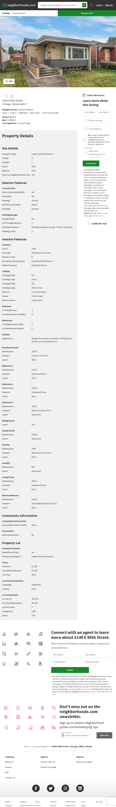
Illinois (37, 790)
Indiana (38, 794)
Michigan (53, 790)
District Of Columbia (27, 794)
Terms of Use (97, 216)
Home (27, 734)
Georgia (22, 801)
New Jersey (54, 797)
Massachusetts (40, 801)
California (8, 794)
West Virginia (85, 801)
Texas (83, 790)
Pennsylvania (70, 794)
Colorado (8, 797)
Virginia (83, 794)
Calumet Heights (25, 109)
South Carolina (71, 797)
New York (53, 801)
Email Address (95, 129)
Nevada (53, 794)
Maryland (38, 797)
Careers (8, 755)
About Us (9, 750)
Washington (85, 797)
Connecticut (9, 801)
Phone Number (96, 120)
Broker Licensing (48, 755)
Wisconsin (99, 790)
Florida (22, 797)
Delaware (23, 790)
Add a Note (88, 148)
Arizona (7, 790)
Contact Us (10, 765)
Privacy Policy (100, 680)
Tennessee (69, 801)
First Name (89, 112)
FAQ (6, 760)
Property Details (18, 13)
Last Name (104, 112)
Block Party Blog (84, 750)
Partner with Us (48, 750)
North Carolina (71, 790)
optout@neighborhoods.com (95, 205)
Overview (6, 13)
